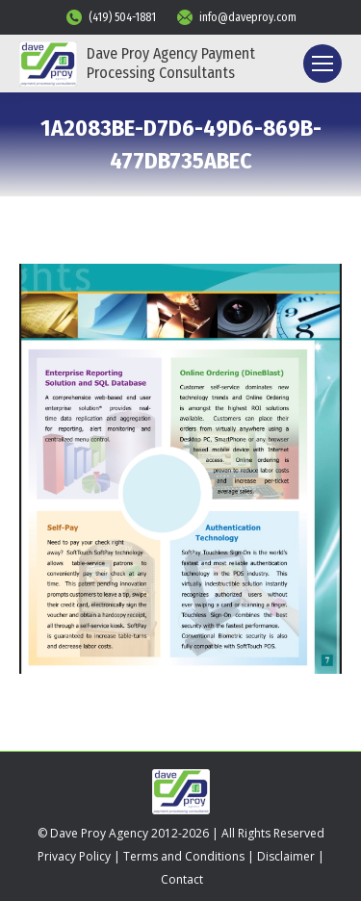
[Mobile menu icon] (322, 63)
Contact (182, 879)
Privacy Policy (74, 856)
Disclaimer (286, 856)
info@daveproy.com (236, 17)
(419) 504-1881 (110, 17)
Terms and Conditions (184, 856)
